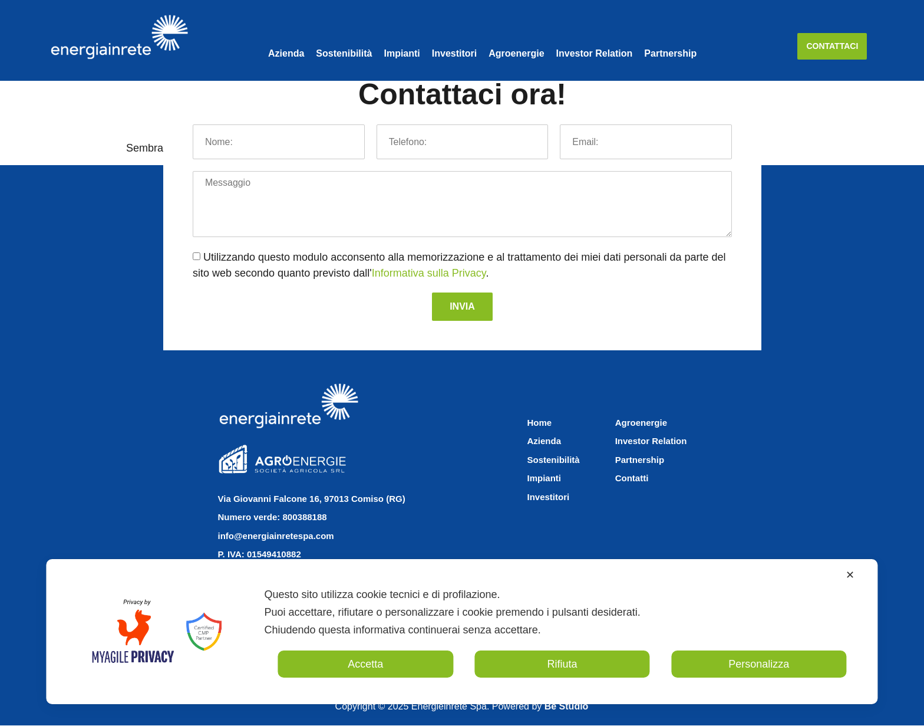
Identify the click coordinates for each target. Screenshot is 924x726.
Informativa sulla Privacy (429, 274)
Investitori (454, 53)
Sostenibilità (344, 53)
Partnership (670, 53)
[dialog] (461, 631)
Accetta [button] (365, 664)
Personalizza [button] (758, 664)
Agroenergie (516, 53)
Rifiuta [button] (562, 664)
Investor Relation (594, 53)
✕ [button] (850, 575)
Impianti (402, 53)
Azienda (286, 53)
